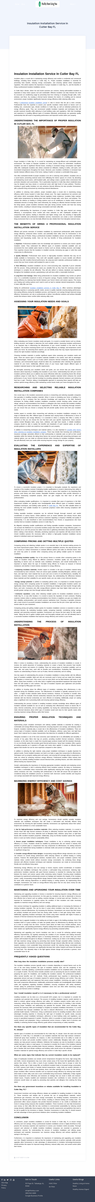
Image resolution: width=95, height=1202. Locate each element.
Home (17, 4)
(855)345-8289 (30, 1193)
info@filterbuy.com (32, 1191)
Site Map (4, 1183)
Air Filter (52, 1187)
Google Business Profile (34, 1196)
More (72, 4)
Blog (23, 4)
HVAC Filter (53, 1183)
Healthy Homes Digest (81, 1189)
